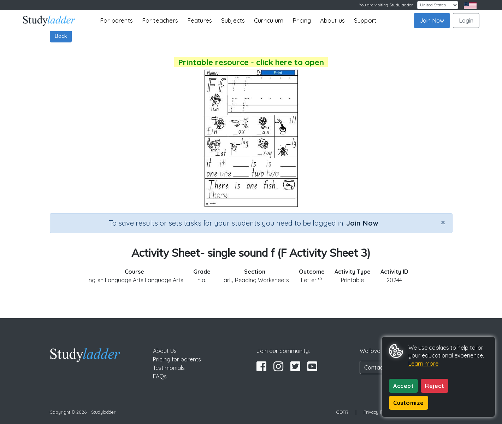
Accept (403, 385)
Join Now (432, 20)
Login (466, 20)
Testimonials (169, 367)
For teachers (160, 20)
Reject (434, 385)
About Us (165, 350)
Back (60, 35)
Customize (408, 402)
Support (365, 20)
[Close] (443, 222)
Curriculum (268, 20)
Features (199, 20)
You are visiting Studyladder (386, 4)
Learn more (423, 363)
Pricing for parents (177, 359)
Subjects (233, 20)
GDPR (342, 412)
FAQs (160, 376)
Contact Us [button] (378, 367)
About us (332, 20)
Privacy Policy (378, 412)
